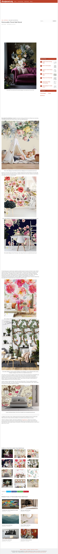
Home (15, 1)
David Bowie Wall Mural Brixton (26, 539)
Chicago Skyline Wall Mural (7, 539)
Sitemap (21, 549)
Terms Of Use (32, 549)
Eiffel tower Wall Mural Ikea (25, 510)
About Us (36, 549)
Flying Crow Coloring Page (47, 77)
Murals (31, 1)
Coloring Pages (20, 1)
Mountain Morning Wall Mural (7, 525)
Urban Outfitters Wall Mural (25, 525)
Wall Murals (26, 1)
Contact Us (24, 549)
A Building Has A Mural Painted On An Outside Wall (11, 510)
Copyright (28, 549)
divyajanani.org (7, 1)
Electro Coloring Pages (47, 65)
